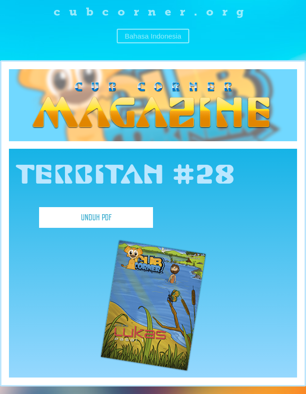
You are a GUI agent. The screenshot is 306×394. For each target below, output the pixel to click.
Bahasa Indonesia (153, 36)
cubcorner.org (153, 11)
